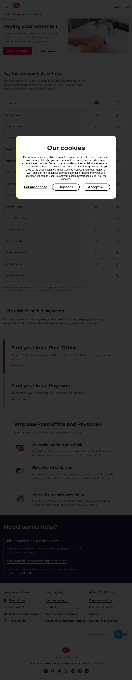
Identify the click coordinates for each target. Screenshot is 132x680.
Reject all (66, 187)
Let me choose (35, 187)
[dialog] (66, 167)
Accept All (96, 187)
